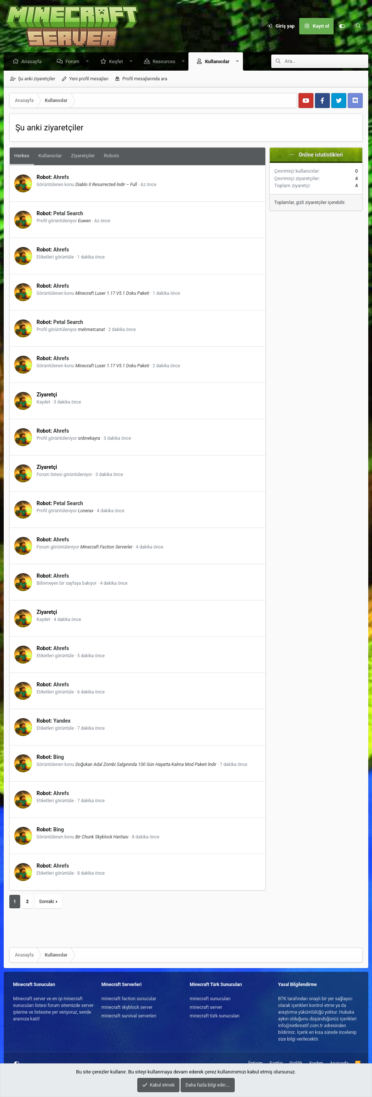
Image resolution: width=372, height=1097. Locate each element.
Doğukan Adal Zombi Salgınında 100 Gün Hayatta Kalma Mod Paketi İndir (145, 764)
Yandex (62, 721)
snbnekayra (89, 438)
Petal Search (68, 214)
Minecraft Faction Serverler (106, 547)
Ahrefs (61, 177)
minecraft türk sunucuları (215, 1016)
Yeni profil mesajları (88, 79)
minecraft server (206, 1007)
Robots (111, 156)
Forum (74, 62)
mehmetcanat (91, 330)
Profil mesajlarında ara (144, 79)
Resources (165, 62)
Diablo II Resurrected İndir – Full (106, 185)
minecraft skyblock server (127, 1007)
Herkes (21, 156)
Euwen (84, 221)
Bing (58, 757)
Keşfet (118, 62)
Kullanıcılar (219, 62)
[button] (89, 62)
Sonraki (46, 902)
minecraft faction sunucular (128, 998)
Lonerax (85, 511)
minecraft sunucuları (210, 998)
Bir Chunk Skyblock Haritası (101, 837)
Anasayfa (33, 62)
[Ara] (358, 26)
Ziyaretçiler (83, 156)
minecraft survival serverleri (128, 1016)
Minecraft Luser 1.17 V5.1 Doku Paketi (112, 293)
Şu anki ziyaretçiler (36, 79)
